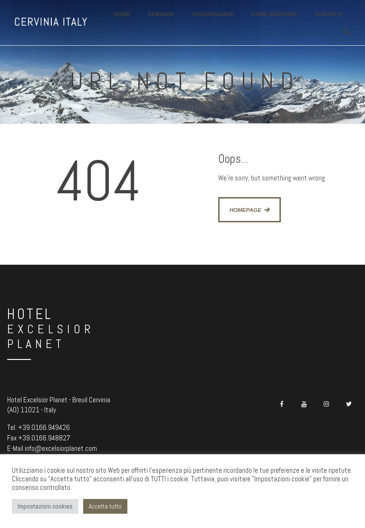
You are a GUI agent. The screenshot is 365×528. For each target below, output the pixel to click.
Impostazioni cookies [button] (45, 506)
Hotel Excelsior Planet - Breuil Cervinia (58, 399)
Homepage (245, 210)
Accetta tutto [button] (105, 506)
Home (163, 103)
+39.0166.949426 (44, 427)
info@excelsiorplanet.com (61, 448)
